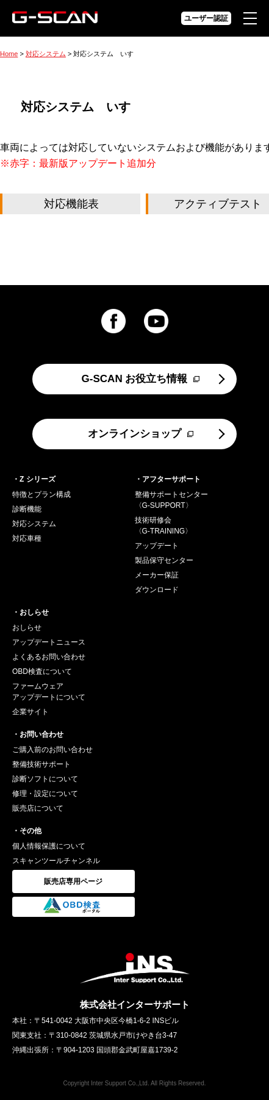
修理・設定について (45, 793)
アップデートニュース (48, 642)
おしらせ (26, 627)
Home (9, 53)
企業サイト (30, 711)
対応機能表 (71, 204)
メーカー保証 (157, 575)
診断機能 (26, 509)
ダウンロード (157, 589)
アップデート (157, 545)
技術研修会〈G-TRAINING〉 (164, 525)
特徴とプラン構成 (41, 494)
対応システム (46, 53)
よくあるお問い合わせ (48, 657)
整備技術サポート (41, 764)
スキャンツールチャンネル (56, 860)
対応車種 (26, 538)
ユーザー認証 (206, 18)
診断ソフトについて (45, 779)
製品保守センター (164, 560)
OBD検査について (42, 671)
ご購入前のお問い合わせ (52, 749)
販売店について (37, 808)
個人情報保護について (48, 846)
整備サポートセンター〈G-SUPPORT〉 (171, 500)
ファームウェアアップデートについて (48, 691)
